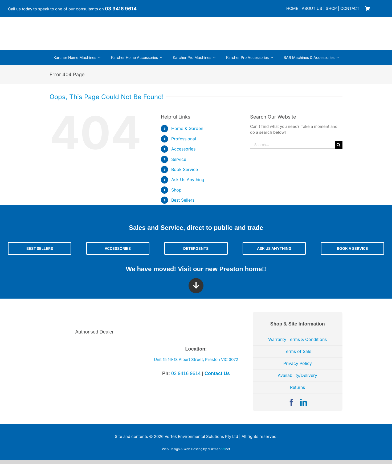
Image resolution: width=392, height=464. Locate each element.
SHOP (331, 8)
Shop (176, 190)
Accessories (183, 149)
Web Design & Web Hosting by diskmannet (196, 449)
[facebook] (291, 402)
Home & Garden (187, 128)
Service (178, 159)
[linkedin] (303, 402)
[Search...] (292, 145)
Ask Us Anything (187, 179)
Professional (183, 138)
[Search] (338, 145)
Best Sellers (182, 200)
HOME (292, 8)
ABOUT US (312, 8)
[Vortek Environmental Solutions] (48, 24)
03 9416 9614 (121, 8)
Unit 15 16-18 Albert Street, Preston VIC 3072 (196, 359)
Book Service (184, 169)
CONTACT (350, 8)
